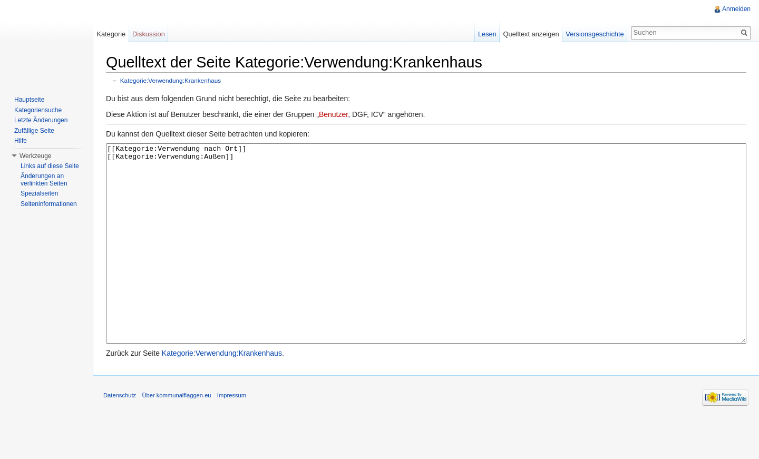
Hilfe (20, 140)
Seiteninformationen (49, 204)
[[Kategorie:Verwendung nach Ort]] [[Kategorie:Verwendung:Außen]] (426, 263)
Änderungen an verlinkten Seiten (44, 179)
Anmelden (736, 9)
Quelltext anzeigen (531, 34)
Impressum (231, 435)
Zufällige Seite (34, 130)
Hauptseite (29, 99)
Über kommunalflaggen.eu (176, 435)
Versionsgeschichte (595, 34)
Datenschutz (119, 435)
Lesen (487, 34)
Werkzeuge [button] (35, 156)
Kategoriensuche (38, 110)
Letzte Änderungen (40, 120)
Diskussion (148, 34)
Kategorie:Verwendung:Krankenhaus (170, 80)
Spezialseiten (39, 193)
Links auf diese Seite (50, 166)
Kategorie (110, 34)
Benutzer (333, 114)
